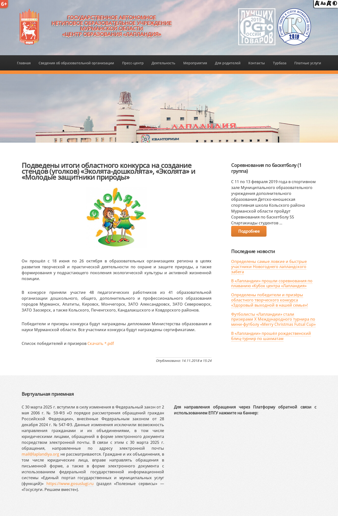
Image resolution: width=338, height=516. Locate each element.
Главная (24, 63)
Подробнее (248, 231)
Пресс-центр (133, 63)
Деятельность (163, 63)
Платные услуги (307, 63)
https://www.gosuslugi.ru (70, 483)
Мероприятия (195, 63)
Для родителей (227, 63)
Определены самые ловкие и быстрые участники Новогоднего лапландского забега (269, 266)
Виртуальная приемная (48, 394)
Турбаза (279, 63)
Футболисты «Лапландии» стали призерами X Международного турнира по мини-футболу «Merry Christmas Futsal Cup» (273, 319)
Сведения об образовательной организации (76, 63)
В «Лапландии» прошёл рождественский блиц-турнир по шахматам (271, 336)
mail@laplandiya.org (40, 454)
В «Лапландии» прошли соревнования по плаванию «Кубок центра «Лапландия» (271, 283)
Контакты (256, 63)
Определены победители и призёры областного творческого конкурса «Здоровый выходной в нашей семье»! (269, 300)
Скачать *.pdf (100, 343)
